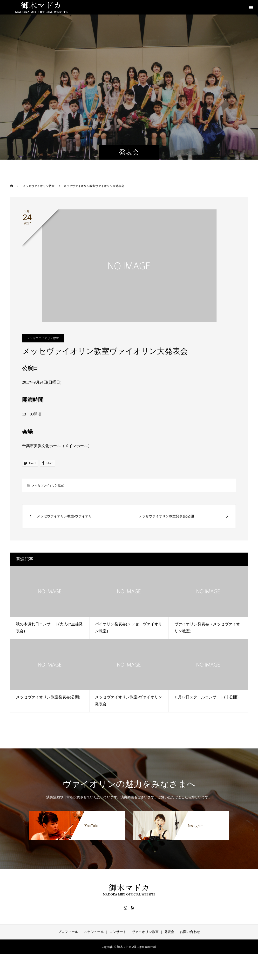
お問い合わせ (190, 932)
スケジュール (94, 932)
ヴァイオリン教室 (145, 932)
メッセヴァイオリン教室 (43, 338)
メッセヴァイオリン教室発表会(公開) (48, 697)
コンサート (117, 932)
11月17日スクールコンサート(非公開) (206, 697)
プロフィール (68, 932)
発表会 (169, 932)
